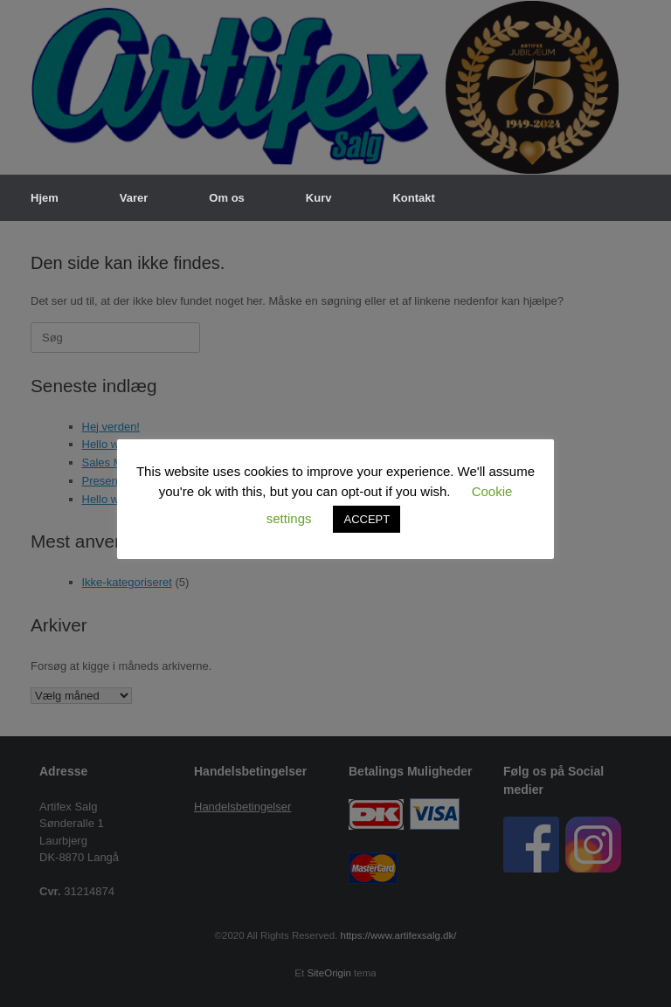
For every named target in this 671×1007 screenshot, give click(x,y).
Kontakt (413, 197)
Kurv (319, 197)
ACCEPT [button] (366, 519)
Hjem (45, 197)
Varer (134, 197)
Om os (226, 197)
